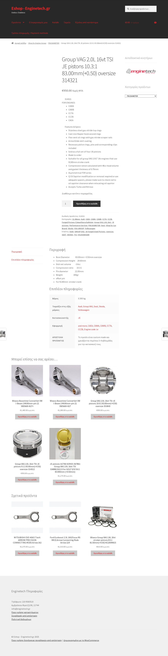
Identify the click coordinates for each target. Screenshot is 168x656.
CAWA (93, 219)
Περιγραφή (16, 251)
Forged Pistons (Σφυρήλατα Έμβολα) (77, 222)
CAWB (99, 219)
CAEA (88, 219)
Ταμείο (67, 22)
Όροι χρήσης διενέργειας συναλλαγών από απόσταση (36, 640)
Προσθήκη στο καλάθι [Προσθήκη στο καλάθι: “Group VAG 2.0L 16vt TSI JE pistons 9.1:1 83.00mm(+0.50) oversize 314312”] (27, 479)
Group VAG (88, 306)
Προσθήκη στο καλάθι (86, 203)
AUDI (72, 231)
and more (82, 325)
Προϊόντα (16, 22)
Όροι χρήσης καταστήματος (24, 612)
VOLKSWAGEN (83, 234)
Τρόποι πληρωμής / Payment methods (29, 33)
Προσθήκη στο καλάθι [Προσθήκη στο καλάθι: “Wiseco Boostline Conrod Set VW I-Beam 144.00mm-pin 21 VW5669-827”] (65, 416)
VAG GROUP (79, 228)
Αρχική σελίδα (20, 43)
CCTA (104, 219)
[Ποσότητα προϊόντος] (66, 204)
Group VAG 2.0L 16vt (102, 222)
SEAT (64, 234)
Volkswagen (90, 228)
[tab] (27, 252)
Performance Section (78, 225)
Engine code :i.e (91, 329)
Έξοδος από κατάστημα (86, 22)
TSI (75, 234)
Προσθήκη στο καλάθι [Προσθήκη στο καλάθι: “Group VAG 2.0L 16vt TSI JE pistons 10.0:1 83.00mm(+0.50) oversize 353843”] (103, 416)
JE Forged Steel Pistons (95, 231)
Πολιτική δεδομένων (21, 619)
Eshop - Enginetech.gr (30, 8)
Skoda (70, 228)
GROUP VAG (79, 231)
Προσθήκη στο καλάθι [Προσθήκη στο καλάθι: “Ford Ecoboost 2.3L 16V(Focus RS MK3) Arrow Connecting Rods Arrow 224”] (65, 553)
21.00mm (76, 219)
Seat (103, 225)
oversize (109, 231)
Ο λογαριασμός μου (38, 22)
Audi (83, 219)
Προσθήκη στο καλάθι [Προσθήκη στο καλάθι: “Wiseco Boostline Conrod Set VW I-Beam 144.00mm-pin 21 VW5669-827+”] (27, 416)
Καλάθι (55, 22)
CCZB (110, 219)
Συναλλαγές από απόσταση (24, 615)
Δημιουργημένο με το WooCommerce (81, 640)
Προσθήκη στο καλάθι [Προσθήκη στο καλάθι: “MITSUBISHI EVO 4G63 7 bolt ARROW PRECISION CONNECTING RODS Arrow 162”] (27, 553)
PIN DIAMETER (53, 43)
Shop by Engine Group (37, 43)
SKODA (70, 234)
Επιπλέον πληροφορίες (22, 259)
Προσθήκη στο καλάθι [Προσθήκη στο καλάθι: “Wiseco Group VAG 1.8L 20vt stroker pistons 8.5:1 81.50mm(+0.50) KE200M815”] (103, 553)
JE (79, 317)
